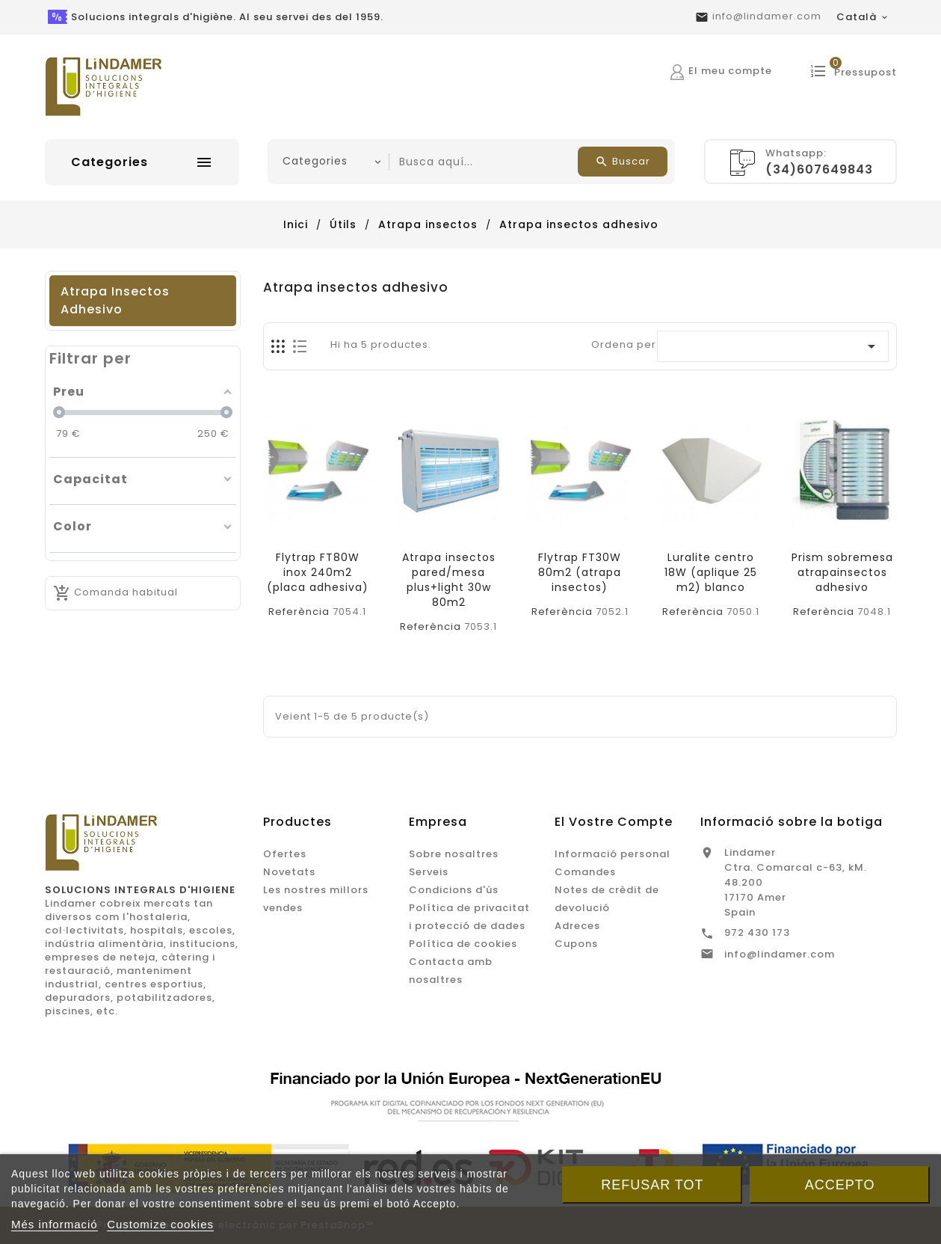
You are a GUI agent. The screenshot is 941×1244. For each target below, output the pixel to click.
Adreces (577, 926)
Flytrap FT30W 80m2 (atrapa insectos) (579, 572)
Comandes (585, 872)
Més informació (54, 1224)
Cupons (576, 944)
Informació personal (612, 854)
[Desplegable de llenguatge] (863, 17)
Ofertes (284, 854)
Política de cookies (463, 944)
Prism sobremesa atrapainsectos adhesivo (842, 572)
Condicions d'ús (454, 890)
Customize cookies (160, 1224)
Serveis (428, 872)
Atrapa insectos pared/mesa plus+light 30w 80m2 (449, 580)
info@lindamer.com (766, 16)
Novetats (289, 872)
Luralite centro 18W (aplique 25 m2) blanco (710, 572)
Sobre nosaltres (454, 854)
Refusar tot (652, 1184)
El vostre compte (614, 821)
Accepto (840, 1184)
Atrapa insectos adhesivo (115, 300)
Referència (299, 612)
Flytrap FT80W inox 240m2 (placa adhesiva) (317, 572)
